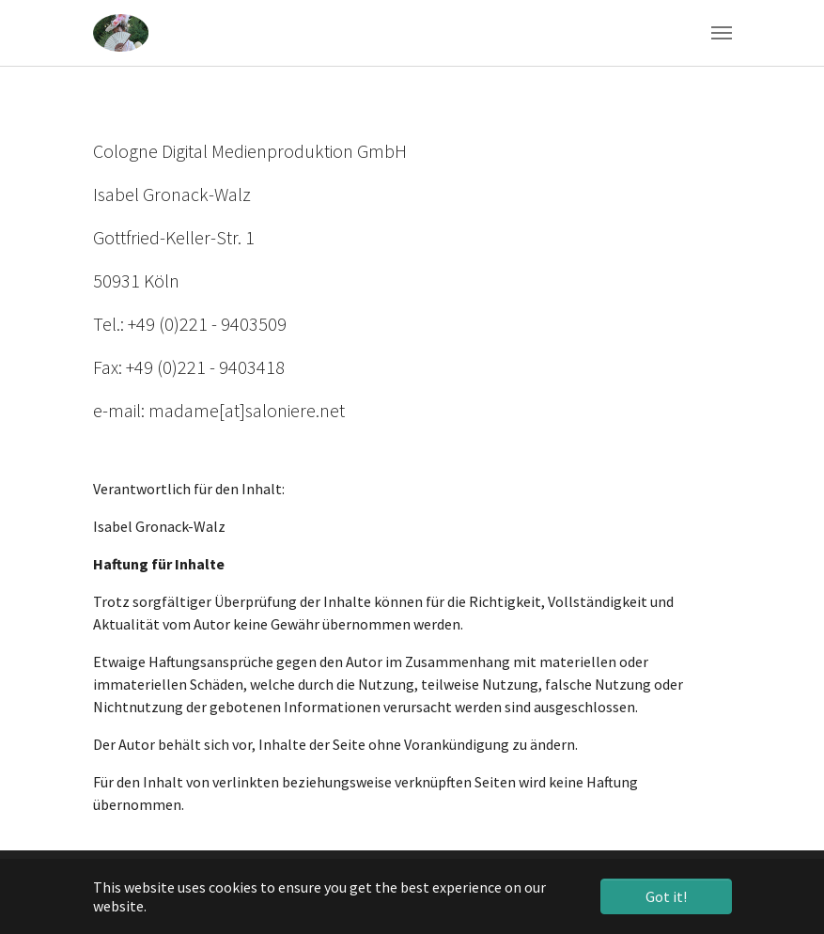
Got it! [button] (666, 896)
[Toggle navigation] (721, 33)
